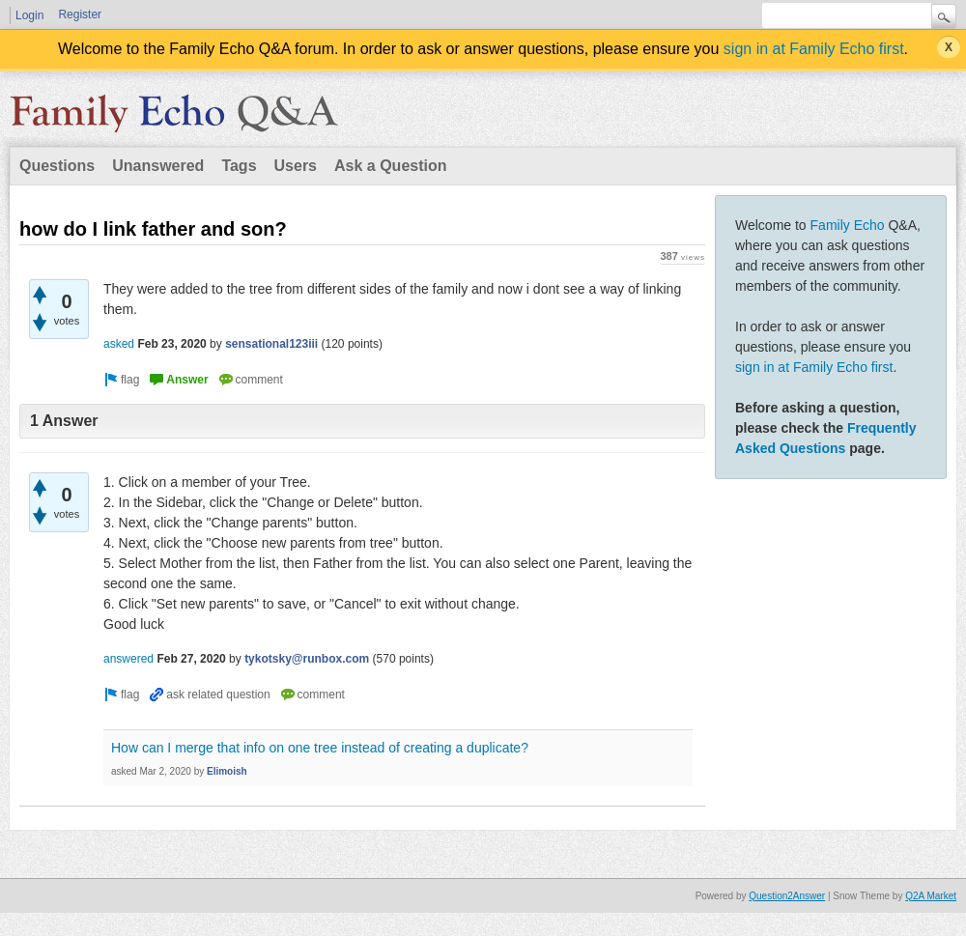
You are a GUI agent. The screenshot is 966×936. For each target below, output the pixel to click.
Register (79, 14)
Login (29, 15)
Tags (238, 165)
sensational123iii (271, 344)
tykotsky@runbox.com (306, 659)
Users (295, 165)
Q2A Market (930, 896)
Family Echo (847, 225)
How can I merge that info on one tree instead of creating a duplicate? (319, 747)
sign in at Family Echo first (814, 49)
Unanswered (158, 165)
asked (118, 344)
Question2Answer (787, 896)
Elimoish (227, 771)
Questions (57, 165)
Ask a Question (390, 165)
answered (128, 659)
